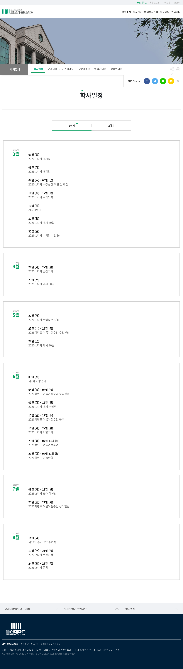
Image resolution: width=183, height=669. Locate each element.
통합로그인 (154, 2)
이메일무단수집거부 (29, 643)
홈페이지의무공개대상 (50, 643)
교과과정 (52, 69)
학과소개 (126, 12)
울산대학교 (142, 2)
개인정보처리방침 (10, 643)
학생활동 (164, 12)
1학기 (72, 125)
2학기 (111, 125)
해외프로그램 (151, 12)
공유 (172, 69)
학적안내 (115, 69)
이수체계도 (68, 69)
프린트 (178, 69)
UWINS (177, 2)
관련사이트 (129, 609)
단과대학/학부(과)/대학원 (18, 609)
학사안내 (137, 12)
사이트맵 (166, 2)
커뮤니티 (175, 12)
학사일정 (38, 69)
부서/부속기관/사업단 (75, 609)
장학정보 (83, 69)
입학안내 (99, 69)
